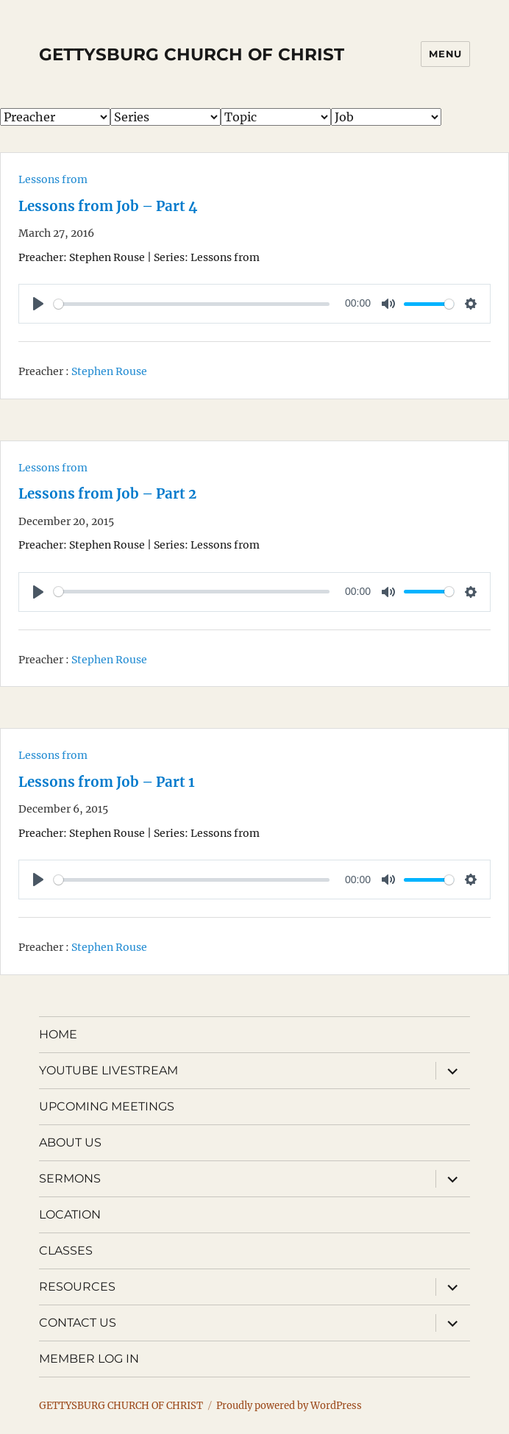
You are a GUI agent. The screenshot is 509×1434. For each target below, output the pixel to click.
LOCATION (70, 1214)
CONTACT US (77, 1323)
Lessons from (53, 179)
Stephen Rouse (109, 371)
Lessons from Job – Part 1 (106, 782)
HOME (58, 1034)
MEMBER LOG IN (89, 1359)
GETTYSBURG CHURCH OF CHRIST (191, 54)
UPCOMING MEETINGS (106, 1106)
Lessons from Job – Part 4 (107, 206)
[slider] (192, 304)
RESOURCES (77, 1287)
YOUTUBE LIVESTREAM (108, 1070)
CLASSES (66, 1251)
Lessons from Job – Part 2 (107, 493)
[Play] (38, 303)
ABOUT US (70, 1142)
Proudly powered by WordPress (289, 1405)
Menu (445, 54)
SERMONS (70, 1178)
